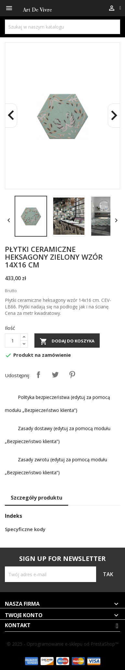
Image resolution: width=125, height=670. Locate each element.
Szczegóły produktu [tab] (36, 497)
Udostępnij (38, 374)
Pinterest (72, 374)
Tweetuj (55, 374)
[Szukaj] (62, 26)
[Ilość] (12, 340)
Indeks (13, 515)
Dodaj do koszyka (67, 341)
